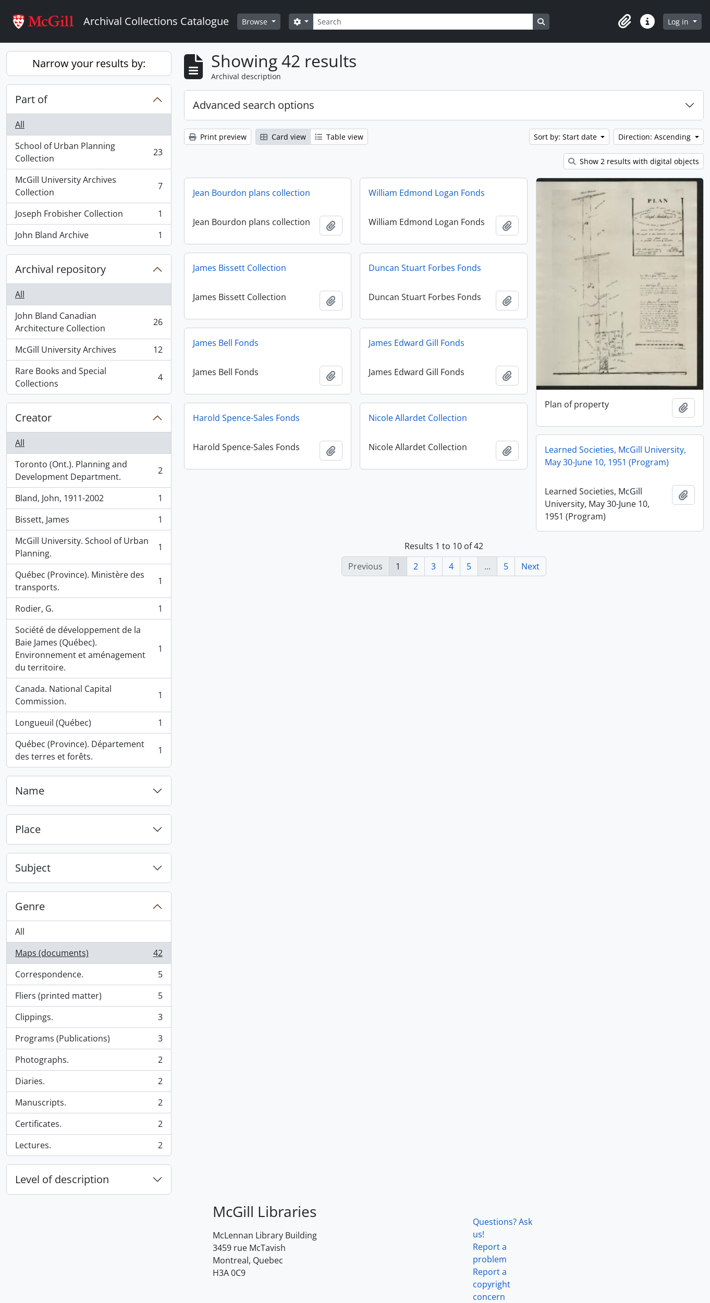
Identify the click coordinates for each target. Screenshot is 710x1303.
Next (530, 566)
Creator (33, 418)
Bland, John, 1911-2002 (89, 500)
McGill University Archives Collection (89, 186)
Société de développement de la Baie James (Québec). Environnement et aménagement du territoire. (89, 648)
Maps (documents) (89, 955)
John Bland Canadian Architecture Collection (89, 322)
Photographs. (89, 1062)
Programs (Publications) (89, 1040)
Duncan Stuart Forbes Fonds (425, 268)
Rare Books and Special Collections (89, 377)
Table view (339, 137)
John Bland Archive (89, 237)
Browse (256, 22)
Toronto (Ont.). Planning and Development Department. (89, 470)
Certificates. (89, 1126)
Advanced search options (253, 105)
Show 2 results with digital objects (633, 161)
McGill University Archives (89, 352)
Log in (679, 22)
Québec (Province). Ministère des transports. (89, 581)
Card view (283, 137)
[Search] (423, 22)
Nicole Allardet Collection (418, 418)
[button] (624, 21)
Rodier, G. (89, 610)
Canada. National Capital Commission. (89, 695)
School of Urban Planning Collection (89, 152)
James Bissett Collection (239, 268)
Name (29, 791)
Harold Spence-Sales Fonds (246, 418)
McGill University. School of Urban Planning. (89, 547)
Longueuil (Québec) (89, 725)
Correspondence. (89, 976)
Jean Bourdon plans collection (251, 192)
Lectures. (89, 1147)
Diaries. (89, 1083)
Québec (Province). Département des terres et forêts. (89, 750)
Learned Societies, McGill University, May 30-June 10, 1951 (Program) (615, 456)
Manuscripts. (89, 1104)
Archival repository (60, 269)
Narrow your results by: (88, 63)
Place (28, 829)
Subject (33, 868)
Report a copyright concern (491, 1284)
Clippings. (89, 1019)
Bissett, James (89, 521)
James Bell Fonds (226, 343)
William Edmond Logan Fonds (427, 192)
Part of (31, 99)
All (20, 124)
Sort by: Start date (566, 137)
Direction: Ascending (655, 137)
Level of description (62, 1179)
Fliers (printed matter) (89, 998)
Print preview (218, 137)
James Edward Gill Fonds (416, 343)
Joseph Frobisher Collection (89, 216)
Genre (30, 906)
